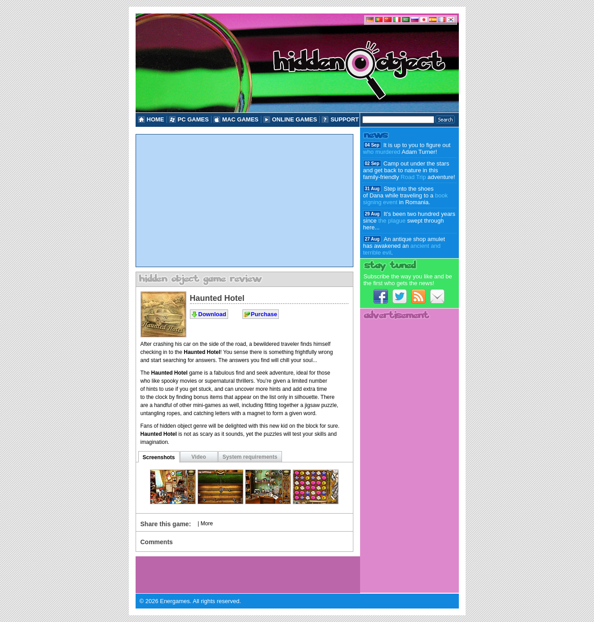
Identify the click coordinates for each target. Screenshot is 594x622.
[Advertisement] (244, 201)
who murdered (381, 151)
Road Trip (413, 177)
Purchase (264, 314)
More (207, 523)
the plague (391, 220)
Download (212, 314)
